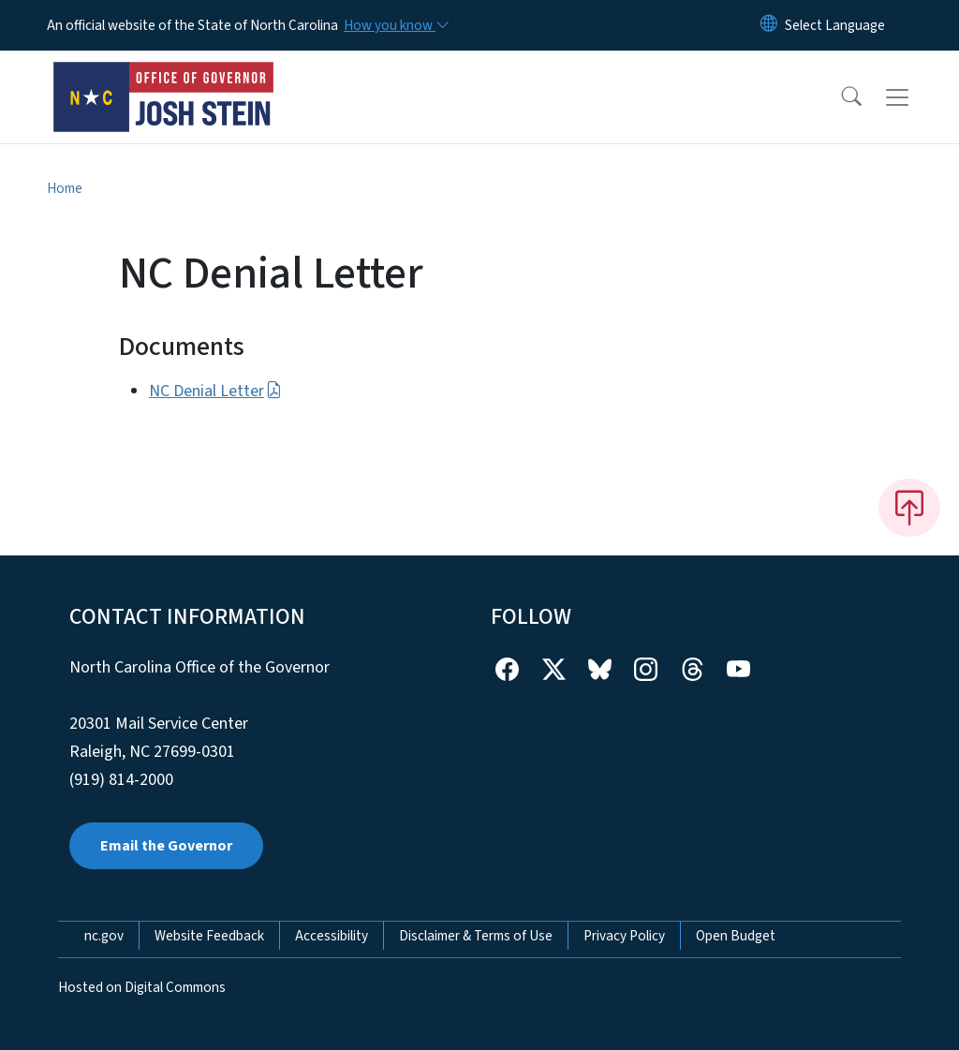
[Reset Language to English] (768, 25)
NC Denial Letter (215, 391)
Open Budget (735, 935)
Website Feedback (209, 935)
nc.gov (104, 935)
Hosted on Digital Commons (142, 987)
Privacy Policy (624, 935)
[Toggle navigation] (915, 97)
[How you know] (395, 25)
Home (64, 188)
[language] (835, 25)
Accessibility (331, 935)
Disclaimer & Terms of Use (476, 935)
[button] (839, 97)
